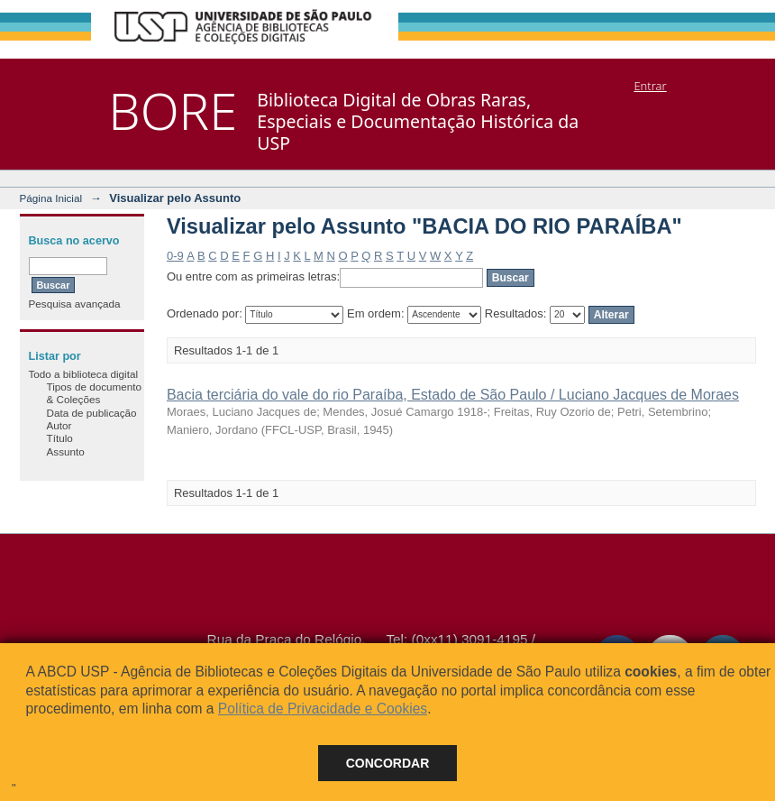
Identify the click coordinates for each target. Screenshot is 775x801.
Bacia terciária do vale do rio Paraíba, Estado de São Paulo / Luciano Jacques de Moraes (453, 394)
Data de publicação (92, 413)
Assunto (66, 451)
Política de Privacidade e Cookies (322, 708)
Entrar (650, 86)
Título (60, 438)
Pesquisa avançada (75, 303)
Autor (59, 425)
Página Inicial (51, 198)
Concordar (388, 763)
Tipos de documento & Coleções (94, 393)
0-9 (175, 255)
